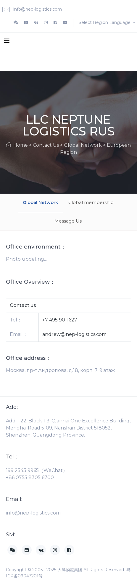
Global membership (91, 202)
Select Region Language (105, 22)
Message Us (68, 221)
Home (20, 145)
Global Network (40, 202)
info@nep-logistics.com (32, 9)
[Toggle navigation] (7, 40)
